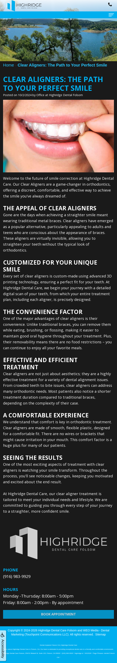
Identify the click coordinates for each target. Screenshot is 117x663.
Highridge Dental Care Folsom (57, 630)
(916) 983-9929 (16, 576)
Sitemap (100, 634)
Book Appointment (58, 617)
